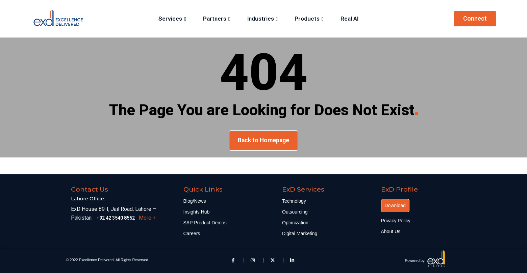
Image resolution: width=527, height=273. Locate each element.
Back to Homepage (263, 140)
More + (147, 218)
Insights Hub (196, 212)
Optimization (295, 222)
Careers (191, 233)
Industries (260, 18)
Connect (475, 18)
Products (307, 18)
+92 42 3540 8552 (116, 218)
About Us (391, 231)
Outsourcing (294, 212)
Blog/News (194, 201)
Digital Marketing (299, 233)
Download (395, 205)
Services (170, 18)
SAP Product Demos (205, 222)
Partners (214, 18)
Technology (294, 201)
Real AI (349, 18)
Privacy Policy (395, 220)
